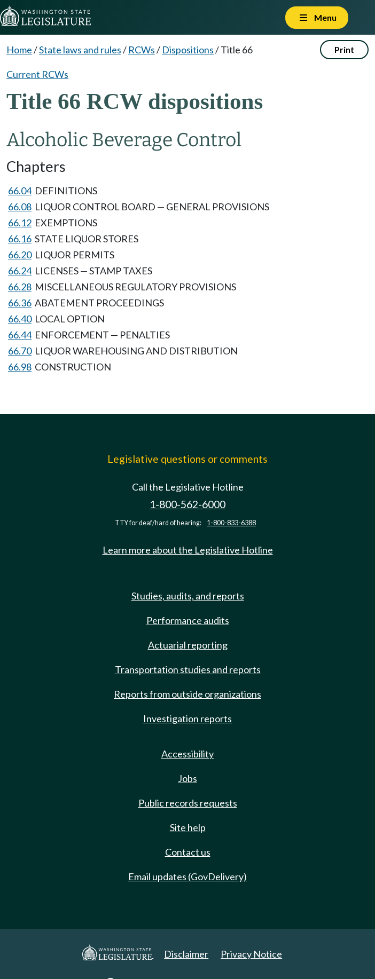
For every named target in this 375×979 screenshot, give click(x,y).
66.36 (20, 303)
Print (344, 49)
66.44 (20, 335)
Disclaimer (186, 954)
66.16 (20, 238)
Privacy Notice (251, 954)
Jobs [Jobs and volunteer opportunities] (187, 778)
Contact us (187, 852)
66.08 (20, 206)
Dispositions (188, 50)
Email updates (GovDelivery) (187, 876)
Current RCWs (37, 74)
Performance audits (187, 620)
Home (19, 50)
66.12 (20, 222)
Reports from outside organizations (187, 694)
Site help (188, 827)
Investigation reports (187, 718)
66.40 (20, 319)
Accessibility (187, 754)
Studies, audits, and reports (187, 596)
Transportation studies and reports (188, 669)
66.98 (20, 367)
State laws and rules (80, 50)
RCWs (141, 50)
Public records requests (187, 803)
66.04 (20, 190)
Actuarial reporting (188, 645)
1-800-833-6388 (231, 523)
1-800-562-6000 (187, 504)
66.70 (20, 351)
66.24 (20, 271)
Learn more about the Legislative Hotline (188, 550)
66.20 (20, 254)
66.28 (20, 287)
